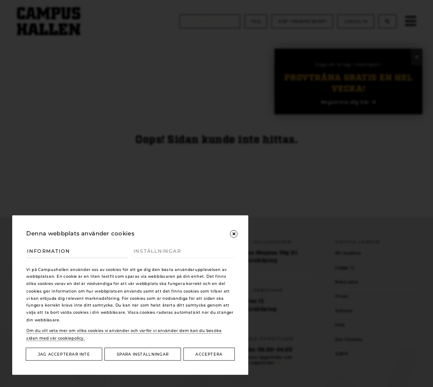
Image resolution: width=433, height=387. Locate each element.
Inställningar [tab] (157, 251)
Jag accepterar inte (64, 354)
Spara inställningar (143, 354)
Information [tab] (48, 251)
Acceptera (208, 354)
